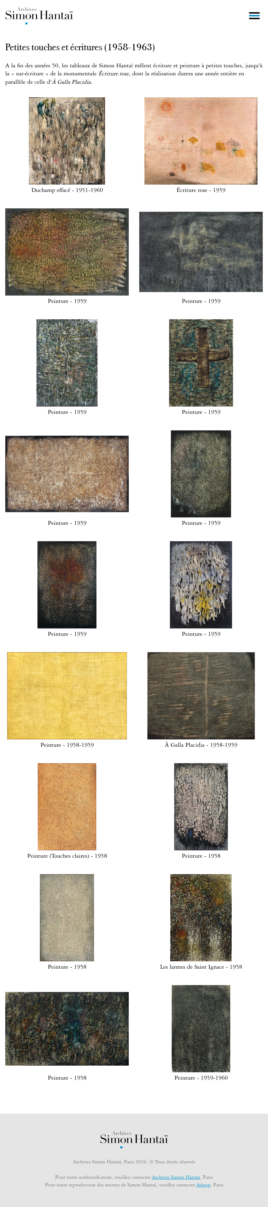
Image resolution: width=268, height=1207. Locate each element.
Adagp (203, 1186)
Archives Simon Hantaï (176, 1178)
